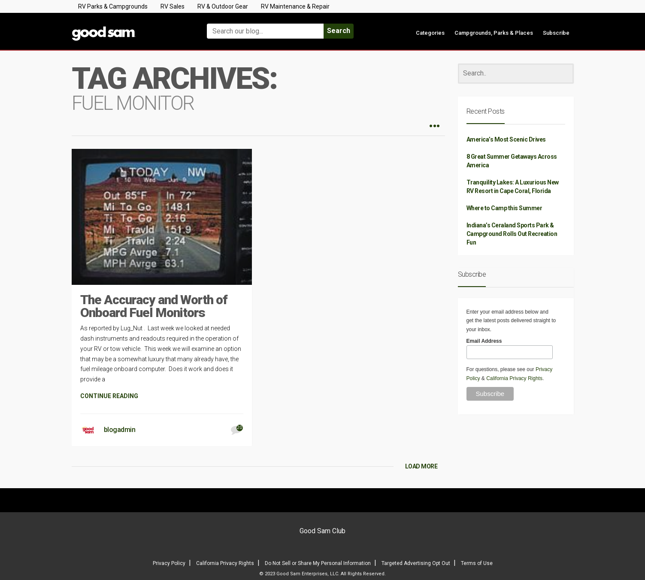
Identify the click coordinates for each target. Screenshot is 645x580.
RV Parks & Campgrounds (113, 6)
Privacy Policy (169, 563)
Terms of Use (477, 563)
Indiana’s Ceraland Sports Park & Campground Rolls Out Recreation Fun (511, 234)
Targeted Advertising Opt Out (416, 563)
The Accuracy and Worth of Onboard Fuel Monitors (153, 306)
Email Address (484, 341)
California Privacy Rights (514, 378)
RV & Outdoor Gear (222, 6)
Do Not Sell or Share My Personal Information (318, 563)
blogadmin (120, 430)
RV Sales (172, 6)
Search (338, 31)
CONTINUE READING (109, 396)
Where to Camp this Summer (504, 208)
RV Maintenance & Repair (295, 6)
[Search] (516, 73)
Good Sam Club (322, 531)
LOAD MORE (421, 466)
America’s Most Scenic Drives (506, 139)
